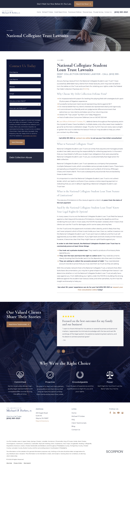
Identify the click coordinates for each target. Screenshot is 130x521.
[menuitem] (9, 463)
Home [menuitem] (39, 12)
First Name (13, 72)
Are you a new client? (17, 101)
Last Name (13, 79)
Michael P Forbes (78, 416)
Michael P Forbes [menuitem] (47, 12)
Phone (12, 87)
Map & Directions (42, 421)
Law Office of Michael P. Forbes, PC (72, 121)
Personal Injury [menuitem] (87, 12)
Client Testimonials (79, 423)
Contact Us (76, 430)
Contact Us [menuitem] (108, 12)
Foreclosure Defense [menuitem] (75, 12)
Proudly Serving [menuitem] (98, 12)
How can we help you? (18, 108)
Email (11, 94)
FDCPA (85, 89)
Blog (73, 426)
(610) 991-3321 (121, 12)
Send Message (17, 142)
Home (74, 413)
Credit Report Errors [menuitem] (60, 12)
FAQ (73, 420)
